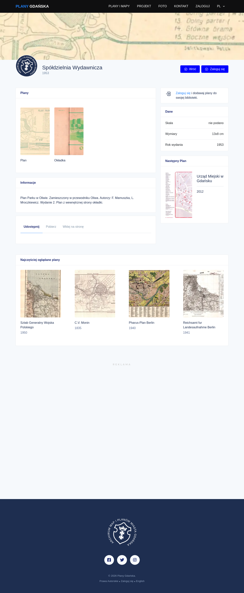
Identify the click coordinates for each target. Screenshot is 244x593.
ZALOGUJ (203, 6)
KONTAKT (181, 6)
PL (219, 6)
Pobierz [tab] (51, 226)
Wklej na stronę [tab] (73, 226)
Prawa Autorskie (109, 581)
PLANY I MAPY (119, 6)
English (140, 581)
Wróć (190, 69)
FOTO (162, 6)
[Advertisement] (122, 433)
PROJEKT (144, 6)
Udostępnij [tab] (31, 226)
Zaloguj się (215, 69)
